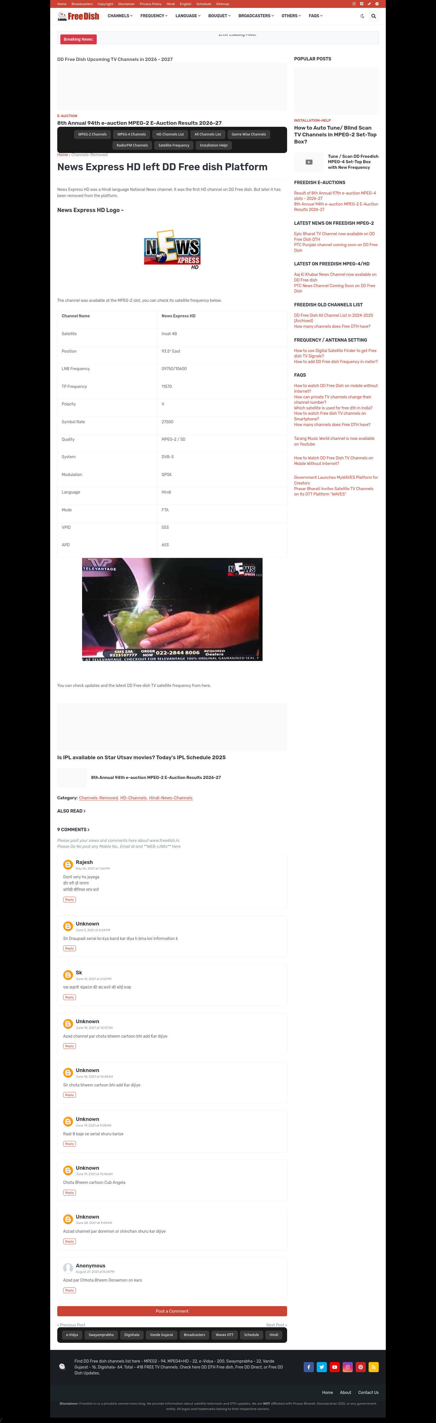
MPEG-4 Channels (131, 134)
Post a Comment (172, 1311)
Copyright (105, 4)
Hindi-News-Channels (171, 798)
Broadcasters (82, 4)
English (185, 4)
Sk (79, 973)
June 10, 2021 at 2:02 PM (93, 979)
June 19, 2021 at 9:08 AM (93, 1125)
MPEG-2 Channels (92, 134)
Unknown (87, 924)
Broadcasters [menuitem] (254, 16)
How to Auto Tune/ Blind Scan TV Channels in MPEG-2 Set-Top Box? (335, 135)
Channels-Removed (89, 155)
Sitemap (222, 4)
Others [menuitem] (290, 16)
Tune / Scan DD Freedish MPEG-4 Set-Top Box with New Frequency (353, 162)
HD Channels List (170, 134)
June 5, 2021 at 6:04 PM (93, 930)
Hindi (171, 4)
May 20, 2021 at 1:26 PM (93, 868)
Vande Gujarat (161, 1334)
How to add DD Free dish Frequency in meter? (336, 361)
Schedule (204, 4)
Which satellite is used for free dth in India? (333, 408)
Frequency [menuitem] (152, 16)
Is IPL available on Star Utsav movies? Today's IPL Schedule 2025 (141, 757)
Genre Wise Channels (249, 134)
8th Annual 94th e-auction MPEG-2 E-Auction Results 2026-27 (139, 123)
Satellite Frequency (173, 145)
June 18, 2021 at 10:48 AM (94, 1077)
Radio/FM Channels (132, 145)
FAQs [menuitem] (314, 16)
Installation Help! (214, 145)
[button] (362, 16)
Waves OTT (225, 1334)
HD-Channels (133, 798)
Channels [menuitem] (118, 16)
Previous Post (72, 1325)
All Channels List (208, 134)
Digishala (131, 1334)
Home (62, 4)
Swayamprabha (101, 1334)
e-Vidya (72, 1334)
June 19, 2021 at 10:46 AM (94, 1174)
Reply (69, 900)
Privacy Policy (151, 4)
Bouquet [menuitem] (217, 16)
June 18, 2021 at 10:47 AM (94, 1028)
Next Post (275, 1325)
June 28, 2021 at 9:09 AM (94, 1223)
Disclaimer (126, 4)
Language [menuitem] (186, 16)
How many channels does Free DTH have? (332, 326)
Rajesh (84, 862)
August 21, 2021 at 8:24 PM (95, 1272)
